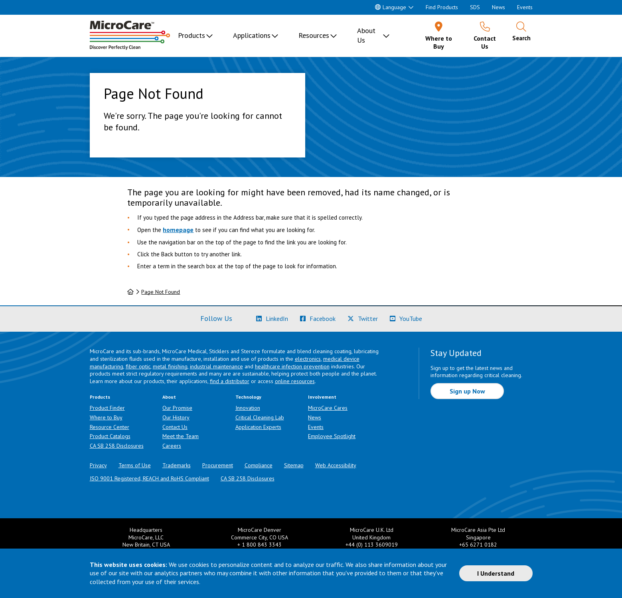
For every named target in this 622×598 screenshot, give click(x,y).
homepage (178, 230)
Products (191, 35)
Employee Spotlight (331, 436)
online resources (295, 381)
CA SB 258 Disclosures (117, 445)
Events (525, 7)
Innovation (247, 407)
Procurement (217, 465)
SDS (475, 7)
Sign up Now (467, 391)
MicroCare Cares (328, 407)
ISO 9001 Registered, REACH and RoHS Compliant (149, 478)
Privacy (98, 465)
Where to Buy (106, 417)
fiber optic (138, 366)
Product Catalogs (110, 436)
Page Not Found (160, 291)
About (169, 397)
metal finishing (170, 366)
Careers (171, 445)
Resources (313, 35)
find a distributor (229, 381)
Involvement (322, 397)
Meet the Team (180, 436)
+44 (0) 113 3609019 (372, 544)
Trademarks (176, 465)
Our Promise (177, 407)
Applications (252, 35)
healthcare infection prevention (292, 366)
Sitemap (294, 465)
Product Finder (107, 407)
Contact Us (175, 427)
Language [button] (390, 7)
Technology (248, 397)
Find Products (442, 7)
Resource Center (109, 427)
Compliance (258, 465)
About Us (366, 35)
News (498, 7)
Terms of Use (134, 465)
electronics (308, 358)
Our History (176, 417)
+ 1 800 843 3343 (259, 544)
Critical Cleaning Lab (259, 417)
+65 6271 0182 (478, 544)
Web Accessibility (335, 465)
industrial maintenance (216, 366)
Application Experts (258, 427)
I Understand (495, 573)
